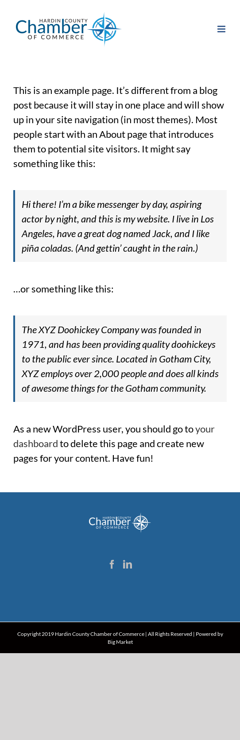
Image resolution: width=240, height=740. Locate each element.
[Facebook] (112, 564)
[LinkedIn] (127, 564)
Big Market (120, 642)
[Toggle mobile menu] (222, 29)
